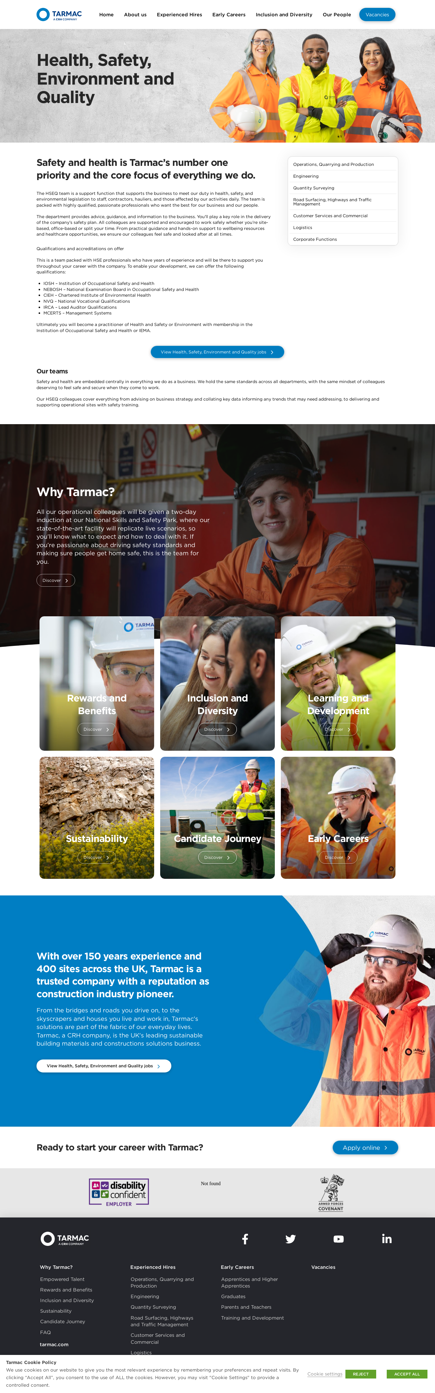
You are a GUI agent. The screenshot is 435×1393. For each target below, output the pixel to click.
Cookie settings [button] (324, 1374)
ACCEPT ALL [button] (407, 1374)
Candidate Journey (217, 838)
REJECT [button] (361, 1374)
